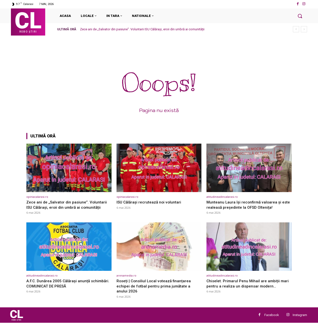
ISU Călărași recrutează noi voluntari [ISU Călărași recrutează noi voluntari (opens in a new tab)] (151, 202)
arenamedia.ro (126, 275)
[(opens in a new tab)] (69, 168)
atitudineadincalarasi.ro (222, 196)
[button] (300, 16)
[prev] (296, 29)
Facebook (271, 315)
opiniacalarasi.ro (37, 196)
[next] (304, 29)
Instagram (300, 315)
